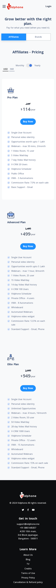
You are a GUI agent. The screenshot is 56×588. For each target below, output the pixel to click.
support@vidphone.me (28, 524)
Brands (38, 36)
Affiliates (14, 36)
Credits (28, 568)
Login (48, 6)
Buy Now (28, 121)
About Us (28, 554)
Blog (28, 559)
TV (28, 563)
